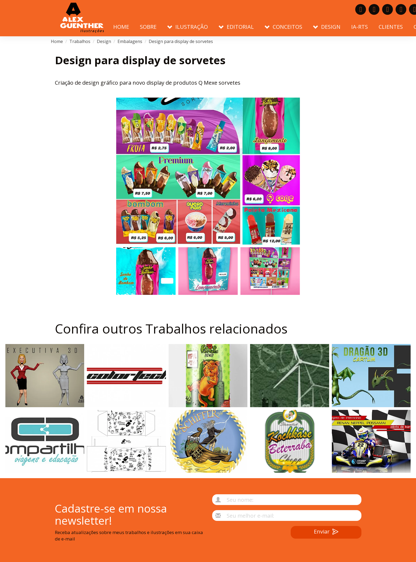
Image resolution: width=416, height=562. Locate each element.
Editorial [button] (236, 26)
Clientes (391, 26)
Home (121, 26)
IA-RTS (359, 26)
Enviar (326, 532)
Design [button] (326, 26)
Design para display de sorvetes (181, 41)
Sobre (148, 26)
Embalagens (130, 41)
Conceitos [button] (283, 26)
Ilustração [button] (187, 26)
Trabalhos (79, 41)
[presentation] (242, 536)
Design (104, 41)
